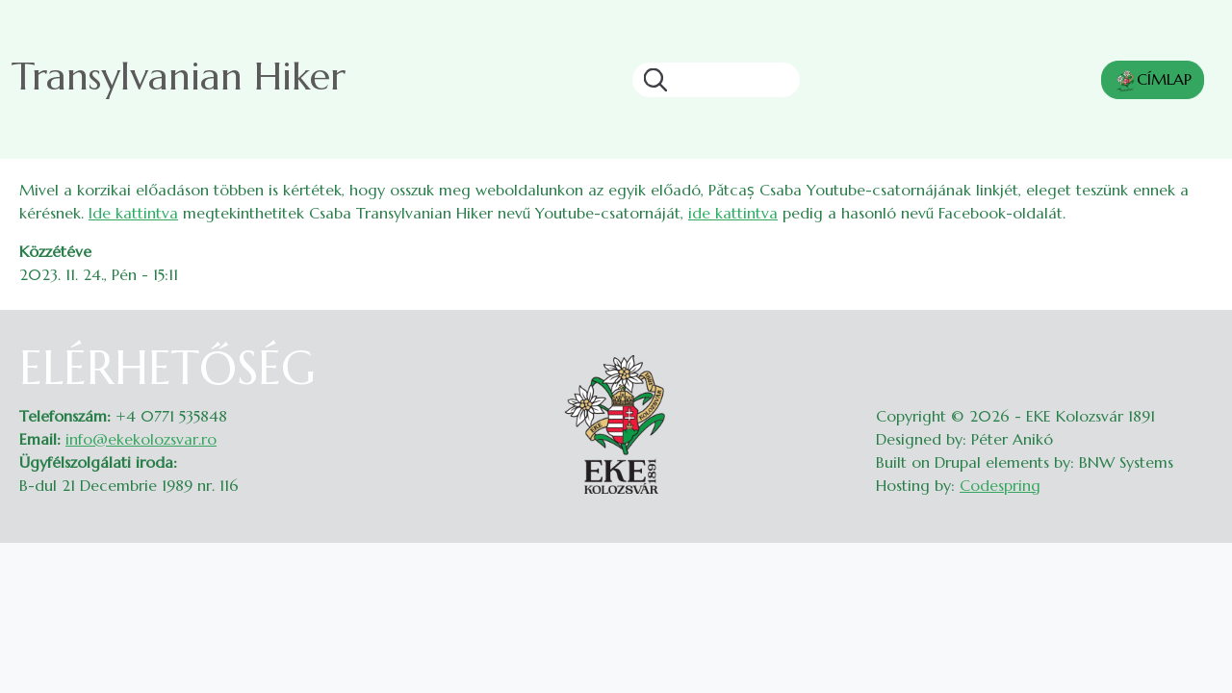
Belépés (1194, 352)
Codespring (1000, 485)
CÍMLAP (1153, 80)
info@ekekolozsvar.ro (141, 439)
